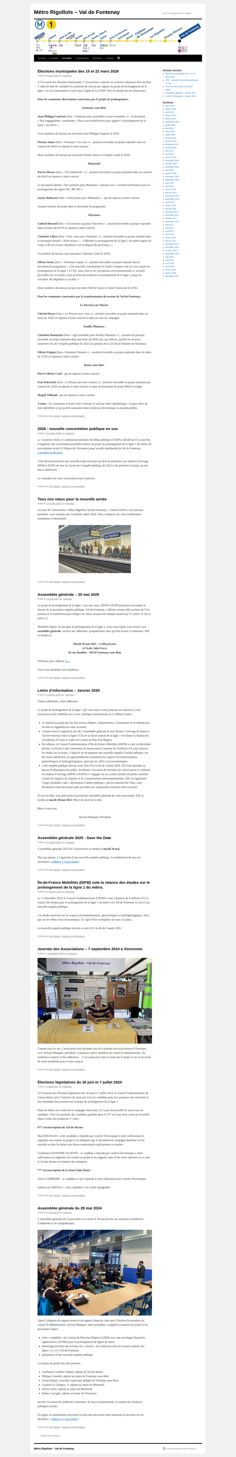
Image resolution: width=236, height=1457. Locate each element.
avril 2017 (170, 231)
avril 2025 (170, 112)
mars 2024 (170, 131)
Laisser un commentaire (73, 416)
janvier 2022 (171, 141)
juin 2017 (170, 224)
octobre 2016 (171, 250)
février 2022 (171, 138)
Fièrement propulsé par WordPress (181, 1448)
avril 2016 (170, 263)
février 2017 (171, 237)
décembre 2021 (172, 144)
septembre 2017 (172, 221)
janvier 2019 (171, 192)
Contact (110, 58)
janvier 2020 (171, 173)
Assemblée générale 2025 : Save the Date (74, 838)
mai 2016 (170, 260)
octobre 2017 (171, 218)
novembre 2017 (172, 215)
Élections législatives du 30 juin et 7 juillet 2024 (80, 1082)
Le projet (53, 58)
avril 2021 (170, 154)
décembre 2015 (172, 276)
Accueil (41, 58)
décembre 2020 (172, 160)
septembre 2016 (172, 253)
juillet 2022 (170, 134)
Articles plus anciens (49, 1435)
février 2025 (171, 115)
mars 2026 (170, 106)
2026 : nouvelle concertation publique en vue (78, 429)
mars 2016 (170, 266)
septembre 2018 (172, 199)
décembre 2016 (172, 244)
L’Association (82, 58)
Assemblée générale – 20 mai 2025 (68, 594)
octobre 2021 (171, 147)
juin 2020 (170, 170)
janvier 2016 (171, 273)
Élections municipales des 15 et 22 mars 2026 (78, 71)
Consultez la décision (50, 452)
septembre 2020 (172, 167)
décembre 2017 (172, 212)
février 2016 (171, 269)
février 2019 (171, 189)
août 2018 (170, 202)
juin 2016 (170, 257)
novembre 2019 (172, 176)
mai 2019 (170, 186)
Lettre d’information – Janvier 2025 (69, 690)
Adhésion (97, 58)
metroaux (67, 75)
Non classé (54, 416)
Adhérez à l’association (64, 861)
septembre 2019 (172, 179)
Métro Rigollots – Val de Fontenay (77, 12)
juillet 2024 (170, 125)
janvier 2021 (171, 157)
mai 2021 (170, 151)
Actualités (67, 58)
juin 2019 (170, 183)
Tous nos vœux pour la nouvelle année (72, 499)
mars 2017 (170, 234)
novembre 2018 (172, 196)
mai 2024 (170, 128)
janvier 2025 (171, 118)
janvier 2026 (171, 109)
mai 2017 (170, 228)
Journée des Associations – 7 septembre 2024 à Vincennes (90, 949)
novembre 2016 (172, 247)
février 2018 (171, 205)
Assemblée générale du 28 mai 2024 (70, 1208)
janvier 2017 (171, 241)
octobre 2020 (171, 163)
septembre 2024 (172, 122)
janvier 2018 (171, 208)
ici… (68, 661)
